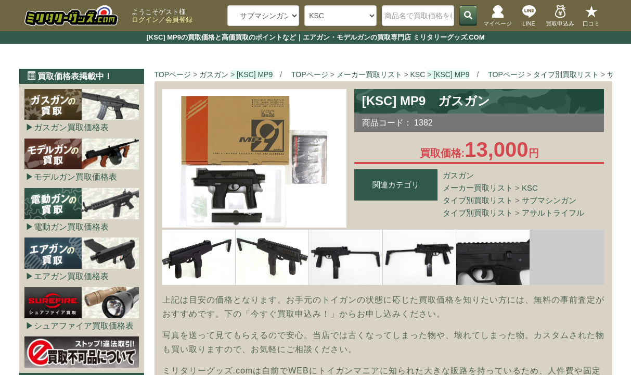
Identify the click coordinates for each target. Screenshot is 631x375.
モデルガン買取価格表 (75, 176)
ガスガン (458, 175)
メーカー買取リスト (478, 187)
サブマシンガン (549, 200)
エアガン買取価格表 (71, 276)
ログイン (145, 19)
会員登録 (178, 19)
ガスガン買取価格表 (71, 127)
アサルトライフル (553, 212)
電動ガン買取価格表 (71, 226)
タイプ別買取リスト (478, 200)
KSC (530, 187)
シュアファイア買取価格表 (84, 325)
